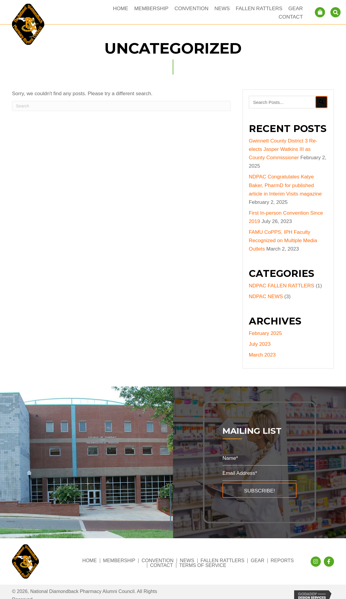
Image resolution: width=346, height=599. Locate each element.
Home (89, 560)
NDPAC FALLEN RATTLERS (282, 286)
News (187, 560)
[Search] (121, 106)
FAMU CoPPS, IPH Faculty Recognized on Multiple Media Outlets (283, 240)
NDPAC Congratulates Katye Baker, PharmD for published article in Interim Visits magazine (285, 185)
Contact (161, 565)
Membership (119, 560)
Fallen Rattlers (222, 560)
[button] (259, 490)
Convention (158, 560)
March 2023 (262, 355)
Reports (282, 560)
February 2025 (265, 333)
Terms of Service (202, 565)
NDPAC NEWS (266, 296)
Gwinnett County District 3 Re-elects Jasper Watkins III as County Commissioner (283, 149)
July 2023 (260, 344)
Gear (257, 560)
